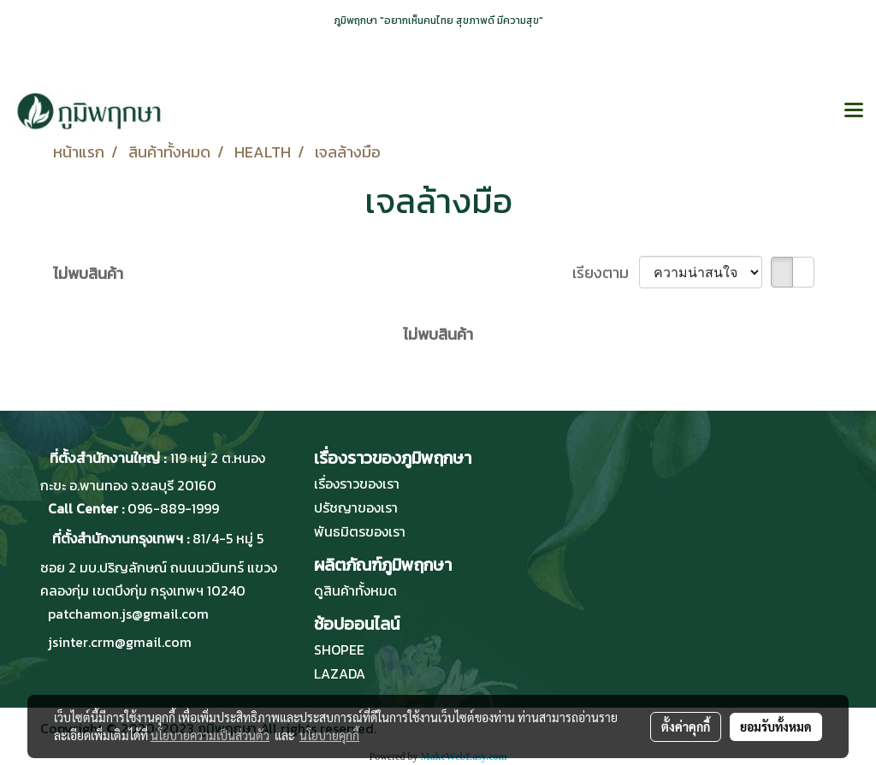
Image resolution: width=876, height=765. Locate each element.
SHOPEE (339, 649)
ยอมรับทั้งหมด (776, 726)
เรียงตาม (605, 272)
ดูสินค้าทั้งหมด (355, 590)
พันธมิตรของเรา (359, 531)
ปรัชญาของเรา (356, 507)
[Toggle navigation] (854, 111)
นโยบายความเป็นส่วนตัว (210, 735)
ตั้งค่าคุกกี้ (685, 726)
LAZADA (339, 673)
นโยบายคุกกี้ (329, 735)
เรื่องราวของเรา (357, 483)
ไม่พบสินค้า (88, 273)
